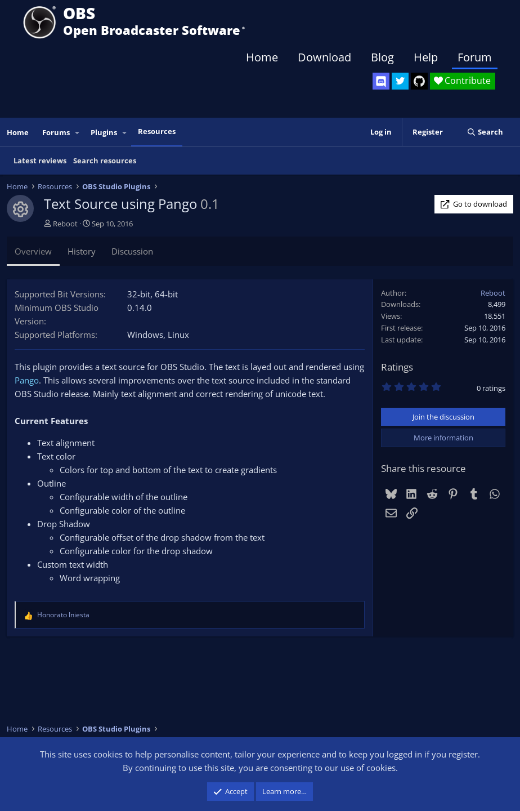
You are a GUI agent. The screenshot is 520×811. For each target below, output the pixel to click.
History (82, 251)
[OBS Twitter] (400, 81)
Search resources (104, 160)
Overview (33, 251)
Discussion (132, 251)
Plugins (104, 132)
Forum (475, 57)
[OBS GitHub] (419, 81)
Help (426, 57)
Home (262, 57)
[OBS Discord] (381, 81)
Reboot (65, 224)
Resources (157, 131)
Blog (382, 57)
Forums (56, 132)
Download (324, 57)
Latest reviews (40, 160)
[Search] (484, 132)
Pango (27, 380)
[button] (77, 132)
